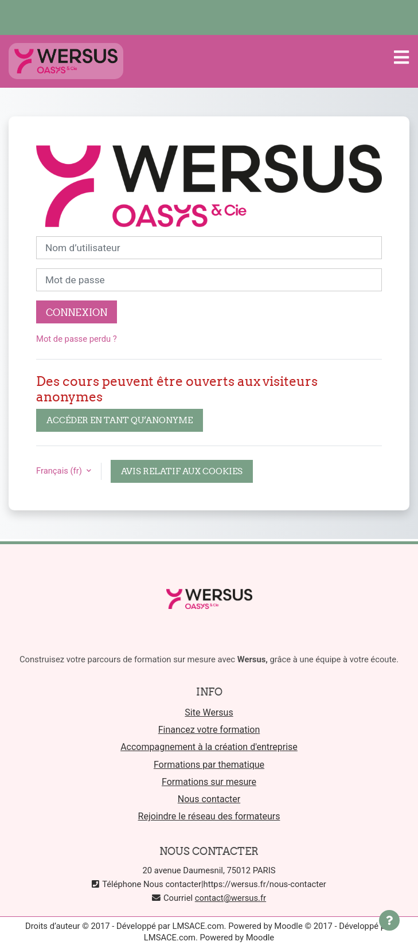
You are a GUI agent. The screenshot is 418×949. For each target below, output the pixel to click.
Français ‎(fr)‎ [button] (60, 471)
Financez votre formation (209, 729)
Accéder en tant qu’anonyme (119, 420)
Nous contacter (209, 799)
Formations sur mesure (209, 781)
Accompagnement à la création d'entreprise (209, 746)
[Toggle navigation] (401, 57)
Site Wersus (209, 712)
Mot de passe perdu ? (76, 339)
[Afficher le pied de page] (389, 920)
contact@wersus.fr (230, 898)
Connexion (76, 312)
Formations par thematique (209, 764)
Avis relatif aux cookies (182, 471)
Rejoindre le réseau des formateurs (209, 816)
